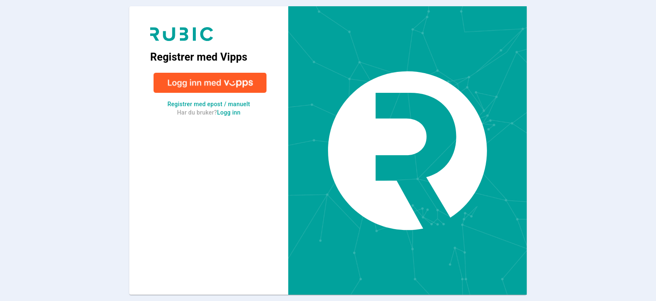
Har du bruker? (209, 112)
